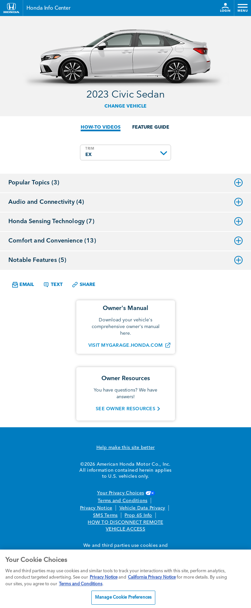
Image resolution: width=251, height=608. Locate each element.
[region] (125, 579)
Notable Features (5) (125, 260)
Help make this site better (125, 447)
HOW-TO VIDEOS (100, 127)
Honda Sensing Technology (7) (125, 221)
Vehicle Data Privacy (142, 508)
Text (53, 284)
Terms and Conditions (122, 500)
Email (23, 285)
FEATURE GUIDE (150, 127)
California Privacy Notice (152, 577)
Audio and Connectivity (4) (125, 202)
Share (83, 284)
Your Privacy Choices (125, 493)
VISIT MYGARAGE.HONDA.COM (125, 345)
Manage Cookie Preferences (123, 597)
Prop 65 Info (138, 515)
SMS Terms (105, 515)
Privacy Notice (96, 508)
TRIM (89, 148)
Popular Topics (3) (125, 182)
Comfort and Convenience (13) (125, 241)
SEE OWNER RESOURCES (125, 409)
